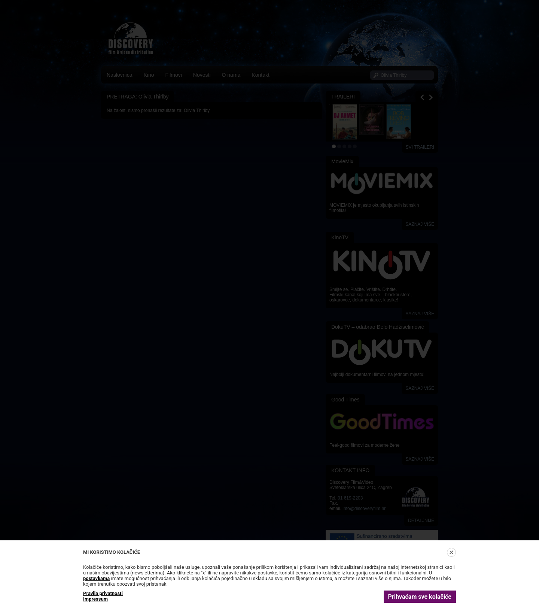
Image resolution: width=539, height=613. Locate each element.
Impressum (95, 599)
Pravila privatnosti (103, 593)
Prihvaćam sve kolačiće (419, 596)
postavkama (96, 578)
